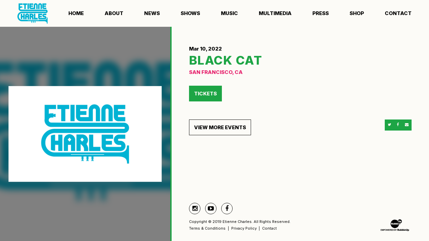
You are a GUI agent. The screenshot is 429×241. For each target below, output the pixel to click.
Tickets (205, 93)
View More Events (220, 127)
